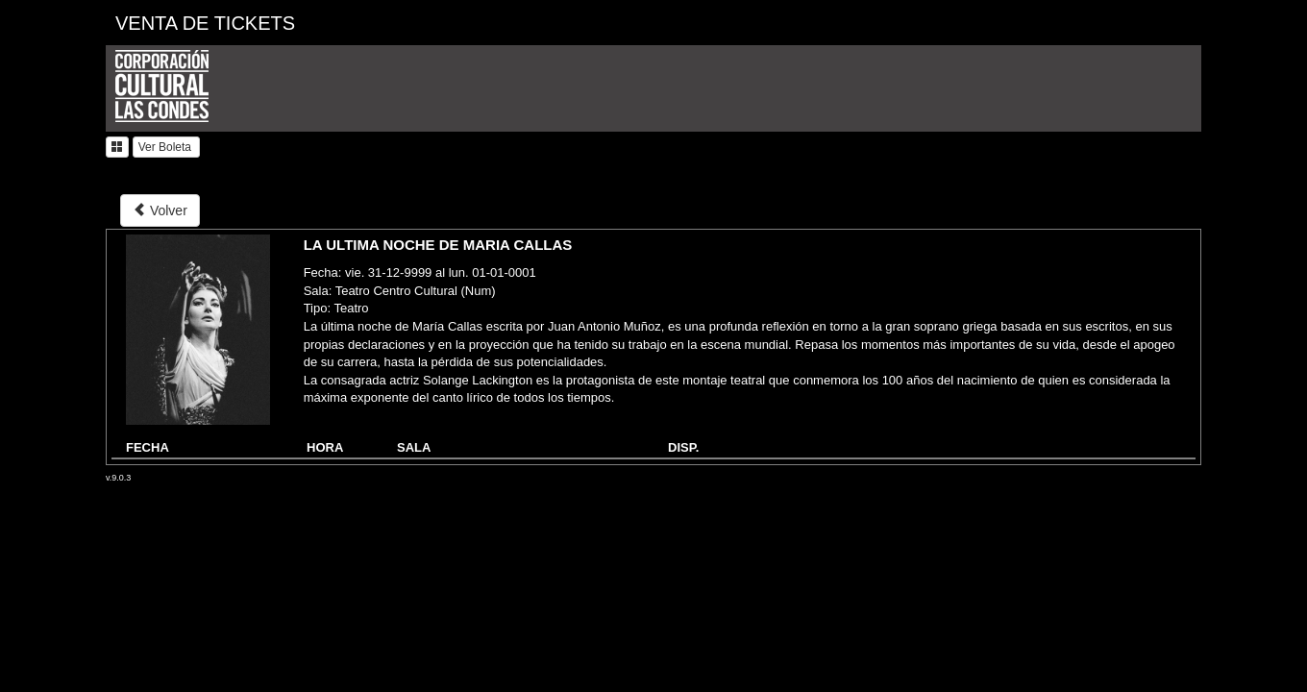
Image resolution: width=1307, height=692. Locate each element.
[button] (117, 147)
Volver (160, 210)
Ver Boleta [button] (166, 147)
